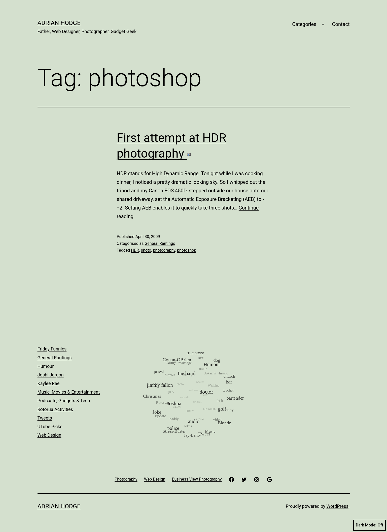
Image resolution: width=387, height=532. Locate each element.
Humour (46, 366)
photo (146, 250)
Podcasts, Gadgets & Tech (64, 400)
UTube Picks (50, 426)
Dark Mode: (369, 525)
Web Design (49, 435)
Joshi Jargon (51, 374)
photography (164, 250)
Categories (304, 24)
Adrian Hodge (59, 22)
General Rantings (160, 243)
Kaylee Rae (49, 383)
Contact (341, 24)
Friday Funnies (52, 348)
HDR (135, 250)
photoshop (186, 250)
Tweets (45, 418)
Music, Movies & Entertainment (69, 392)
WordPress (337, 506)
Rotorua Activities (55, 409)
